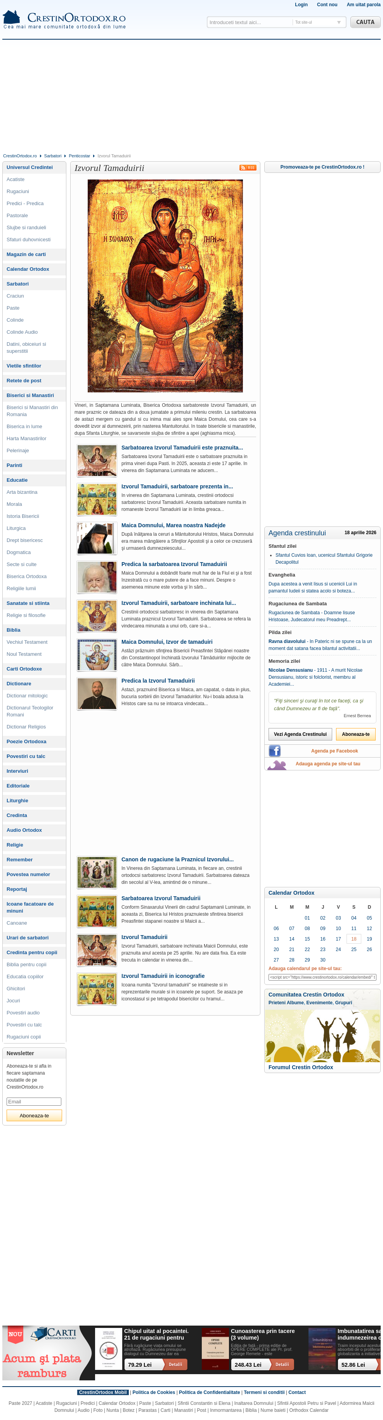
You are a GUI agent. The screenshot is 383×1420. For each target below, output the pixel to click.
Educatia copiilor (25, 976)
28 (291, 960)
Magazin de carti (26, 254)
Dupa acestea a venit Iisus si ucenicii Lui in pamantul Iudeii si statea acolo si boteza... (313, 587)
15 (307, 939)
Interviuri (17, 771)
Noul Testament (24, 654)
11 (353, 928)
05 (369, 918)
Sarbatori (53, 155)
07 (291, 928)
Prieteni (277, 1002)
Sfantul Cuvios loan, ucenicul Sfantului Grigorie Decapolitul (324, 558)
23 (322, 949)
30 (322, 960)
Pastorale (17, 215)
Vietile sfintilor (24, 366)
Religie (15, 845)
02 (322, 918)
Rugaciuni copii (24, 1037)
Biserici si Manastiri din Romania (32, 410)
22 (307, 949)
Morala (14, 504)
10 (338, 928)
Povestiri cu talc (26, 756)
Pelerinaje (18, 450)
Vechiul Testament (27, 642)
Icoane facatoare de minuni (30, 907)
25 (353, 949)
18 (353, 939)
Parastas (148, 1410)
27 (276, 960)
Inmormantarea (225, 1410)
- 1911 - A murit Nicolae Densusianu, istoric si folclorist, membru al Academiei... (315, 677)
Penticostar (79, 155)
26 (369, 949)
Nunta (112, 1410)
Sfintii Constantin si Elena (204, 1403)
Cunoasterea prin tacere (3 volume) (263, 1334)
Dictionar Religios (26, 727)
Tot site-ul (303, 22)
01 (307, 918)
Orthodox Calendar (308, 1410)
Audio (84, 1410)
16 (322, 939)
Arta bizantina (22, 492)
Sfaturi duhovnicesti (28, 239)
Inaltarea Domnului (254, 1403)
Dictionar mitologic (27, 696)
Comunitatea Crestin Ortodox (306, 994)
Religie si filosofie (26, 615)
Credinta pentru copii (32, 952)
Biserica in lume (24, 426)
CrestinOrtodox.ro (20, 155)
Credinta (17, 815)
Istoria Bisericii (23, 516)
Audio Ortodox (24, 830)
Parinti (14, 465)
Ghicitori (16, 988)
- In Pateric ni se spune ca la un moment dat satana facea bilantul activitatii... (320, 645)
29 (307, 960)
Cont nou (327, 4)
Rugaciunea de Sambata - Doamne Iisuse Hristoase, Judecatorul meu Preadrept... (312, 616)
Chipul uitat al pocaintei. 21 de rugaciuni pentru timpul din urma (156, 1335)
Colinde (15, 320)
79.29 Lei (140, 1365)
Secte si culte (21, 564)
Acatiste (15, 179)
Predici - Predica (25, 203)
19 (369, 939)
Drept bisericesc (25, 540)
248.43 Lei (248, 1365)
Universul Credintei (30, 167)
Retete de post (24, 380)
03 (338, 918)
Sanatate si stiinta (28, 603)
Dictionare (19, 683)
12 (369, 928)
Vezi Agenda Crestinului (300, 734)
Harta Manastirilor (27, 438)
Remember (20, 859)
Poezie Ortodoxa (27, 741)
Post (201, 1410)
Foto (98, 1410)
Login (301, 4)
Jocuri (13, 1001)
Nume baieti (273, 1410)
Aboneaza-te (355, 734)
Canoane (17, 923)
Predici (88, 1403)
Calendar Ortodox (291, 893)
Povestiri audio (23, 1013)
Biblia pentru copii (27, 964)
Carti (165, 1410)
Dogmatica (19, 552)
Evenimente (320, 1002)
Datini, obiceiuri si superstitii (26, 347)
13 (276, 939)
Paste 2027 (20, 1403)
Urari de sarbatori (28, 938)
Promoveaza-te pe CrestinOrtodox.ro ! (323, 167)
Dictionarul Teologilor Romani (30, 711)
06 (276, 928)
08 (307, 928)
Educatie (17, 480)
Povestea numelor (28, 874)
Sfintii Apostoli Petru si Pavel (306, 1403)
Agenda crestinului (297, 533)
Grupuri (343, 1002)
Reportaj (17, 889)
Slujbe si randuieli (26, 227)
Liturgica (16, 528)
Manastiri (183, 1410)
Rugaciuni (18, 191)
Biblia (13, 630)
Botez (129, 1410)
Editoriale (18, 786)
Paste (13, 308)
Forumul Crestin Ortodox (301, 1067)
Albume (295, 1002)
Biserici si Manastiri (30, 395)
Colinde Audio (22, 332)
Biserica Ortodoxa (27, 576)
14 (291, 939)
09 (322, 928)
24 (338, 949)
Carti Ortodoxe (24, 669)
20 (276, 949)
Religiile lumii (21, 588)
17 (338, 939)
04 (353, 918)
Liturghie (17, 800)
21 (291, 949)
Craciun (15, 296)
